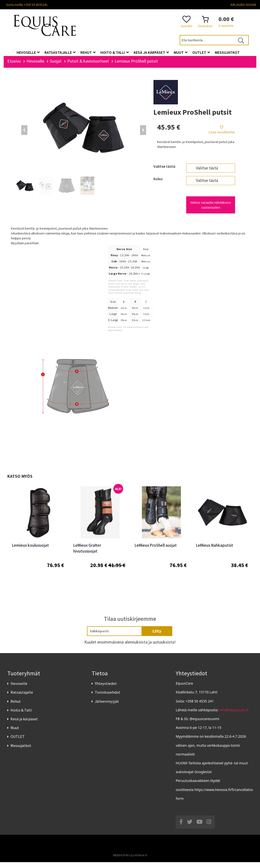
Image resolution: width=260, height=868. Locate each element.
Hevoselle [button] (28, 52)
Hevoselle (19, 689)
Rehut (16, 706)
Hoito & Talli (21, 715)
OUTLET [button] (201, 52)
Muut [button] (180, 52)
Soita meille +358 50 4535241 (27, 4)
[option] (38, 544)
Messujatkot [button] (227, 52)
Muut (15, 733)
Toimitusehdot (107, 698)
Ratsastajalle (22, 698)
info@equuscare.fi (234, 715)
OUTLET (18, 742)
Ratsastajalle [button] (60, 52)
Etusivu (14, 66)
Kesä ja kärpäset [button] (151, 52)
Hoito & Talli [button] (114, 52)
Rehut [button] (88, 52)
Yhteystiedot (106, 689)
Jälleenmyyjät (107, 706)
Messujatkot (21, 751)
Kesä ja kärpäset (24, 724)
